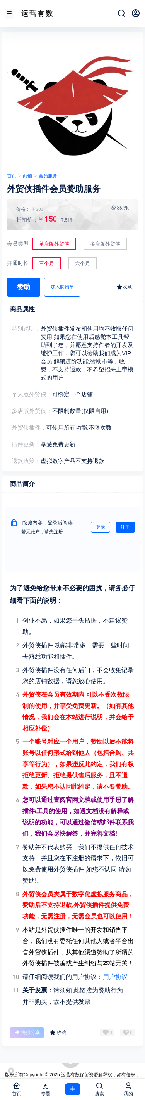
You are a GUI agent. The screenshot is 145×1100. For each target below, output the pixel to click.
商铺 (27, 176)
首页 (11, 176)
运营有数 (70, 1074)
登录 (100, 527)
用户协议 (115, 976)
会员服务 (48, 176)
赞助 (23, 287)
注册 (125, 527)
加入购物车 (62, 287)
